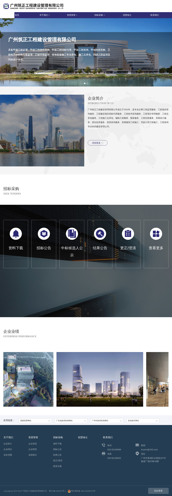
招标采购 (99, 15)
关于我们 (44, 15)
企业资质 (32, 443)
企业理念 (7, 449)
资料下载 (57, 443)
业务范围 (7, 455)
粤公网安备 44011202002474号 (81, 491)
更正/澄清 (57, 460)
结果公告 (57, 455)
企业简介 (7, 443)
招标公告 (57, 449)
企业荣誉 (32, 449)
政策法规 (57, 466)
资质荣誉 (72, 15)
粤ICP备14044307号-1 (57, 491)
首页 (17, 15)
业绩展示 (32, 455)
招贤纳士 (127, 15)
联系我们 (154, 15)
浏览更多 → (97, 143)
